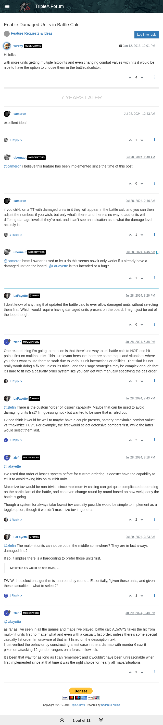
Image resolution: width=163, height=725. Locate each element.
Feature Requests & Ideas (32, 33)
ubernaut (20, 157)
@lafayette (12, 466)
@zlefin (10, 407)
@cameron (12, 166)
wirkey (18, 46)
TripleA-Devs (77, 705)
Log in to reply (146, 34)
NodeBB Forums (110, 705)
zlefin (17, 342)
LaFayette (21, 296)
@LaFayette (58, 266)
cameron (20, 114)
